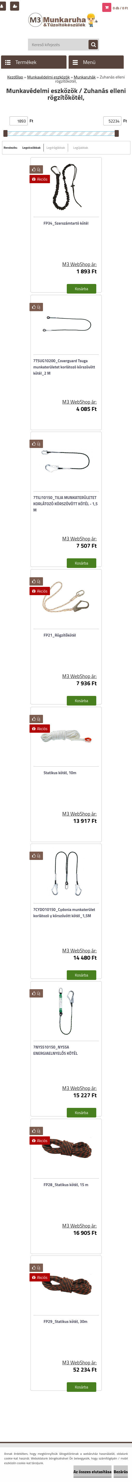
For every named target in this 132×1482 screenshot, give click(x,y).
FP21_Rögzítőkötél (60, 635)
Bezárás (121, 1472)
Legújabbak (80, 147)
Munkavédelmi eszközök (48, 77)
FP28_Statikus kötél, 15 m (66, 1185)
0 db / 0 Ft (120, 8)
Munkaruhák (85, 77)
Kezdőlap (15, 77)
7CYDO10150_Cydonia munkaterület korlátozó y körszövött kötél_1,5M (64, 913)
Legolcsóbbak (31, 147)
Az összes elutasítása (93, 1472)
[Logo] (63, 25)
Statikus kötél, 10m (60, 773)
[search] (90, 45)
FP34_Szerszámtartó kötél (65, 223)
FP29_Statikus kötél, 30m (65, 1321)
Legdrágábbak (56, 147)
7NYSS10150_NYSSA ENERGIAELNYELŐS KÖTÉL (55, 1050)
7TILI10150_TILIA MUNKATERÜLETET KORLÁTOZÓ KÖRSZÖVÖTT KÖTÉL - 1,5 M (65, 504)
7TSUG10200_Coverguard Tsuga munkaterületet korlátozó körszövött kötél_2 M (64, 367)
